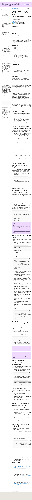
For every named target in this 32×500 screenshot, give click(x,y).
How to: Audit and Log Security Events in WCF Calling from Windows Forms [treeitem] (6, 37)
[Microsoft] (1, 1)
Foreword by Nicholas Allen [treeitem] (5, 14)
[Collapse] (10, 8)
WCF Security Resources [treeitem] (5, 128)
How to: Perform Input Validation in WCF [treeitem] (6, 60)
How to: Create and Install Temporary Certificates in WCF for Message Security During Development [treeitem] (6, 41)
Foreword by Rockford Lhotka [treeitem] (5, 15)
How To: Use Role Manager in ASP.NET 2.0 (23, 469)
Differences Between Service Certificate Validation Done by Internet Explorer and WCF (22, 483)
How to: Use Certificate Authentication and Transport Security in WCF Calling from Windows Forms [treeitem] (6, 75)
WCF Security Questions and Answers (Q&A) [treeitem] (5, 33)
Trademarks (6, 498)
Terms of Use (2, 498)
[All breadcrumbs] (12, 8)
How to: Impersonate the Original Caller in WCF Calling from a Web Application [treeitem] (6, 54)
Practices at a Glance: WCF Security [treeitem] (6, 31)
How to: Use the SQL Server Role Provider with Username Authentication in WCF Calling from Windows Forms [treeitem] (6, 98)
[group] (21, 216)
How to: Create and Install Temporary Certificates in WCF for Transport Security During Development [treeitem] (6, 46)
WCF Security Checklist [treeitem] (4, 28)
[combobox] (5, 9)
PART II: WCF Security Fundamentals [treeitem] (6, 23)
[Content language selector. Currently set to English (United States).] (5, 495)
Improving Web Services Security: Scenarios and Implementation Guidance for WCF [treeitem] (6, 12)
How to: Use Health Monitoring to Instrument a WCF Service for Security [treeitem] (6, 83)
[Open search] (28, 1)
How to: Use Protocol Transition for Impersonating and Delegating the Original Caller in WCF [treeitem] (6, 94)
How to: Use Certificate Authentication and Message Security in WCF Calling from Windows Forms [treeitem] (6, 71)
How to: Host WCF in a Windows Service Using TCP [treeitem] (6, 52)
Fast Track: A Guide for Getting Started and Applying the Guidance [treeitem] (6, 19)
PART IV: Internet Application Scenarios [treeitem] (5, 27)
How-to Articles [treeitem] (4, 35)
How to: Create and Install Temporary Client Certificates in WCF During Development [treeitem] (6, 49)
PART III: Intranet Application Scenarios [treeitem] (5, 25)
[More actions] (30, 8)
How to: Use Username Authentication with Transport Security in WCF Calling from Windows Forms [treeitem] (6, 112)
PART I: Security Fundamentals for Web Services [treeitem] (6, 22)
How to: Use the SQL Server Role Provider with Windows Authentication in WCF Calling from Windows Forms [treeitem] (6, 103)
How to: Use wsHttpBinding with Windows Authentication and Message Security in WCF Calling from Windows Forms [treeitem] (6, 121)
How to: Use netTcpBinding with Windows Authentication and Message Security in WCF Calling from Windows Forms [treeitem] (6, 87)
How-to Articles (16, 8)
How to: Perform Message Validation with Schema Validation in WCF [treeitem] (6, 63)
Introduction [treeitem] (3, 16)
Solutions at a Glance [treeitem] (4, 17)
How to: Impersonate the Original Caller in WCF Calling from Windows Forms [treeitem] (6, 58)
